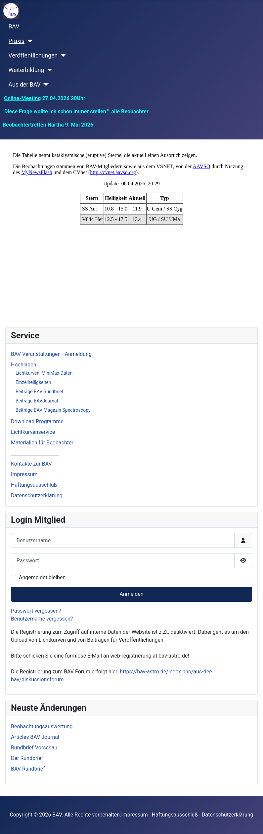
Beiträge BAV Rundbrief (40, 391)
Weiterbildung (26, 70)
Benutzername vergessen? (42, 619)
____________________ (35, 453)
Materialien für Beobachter (42, 442)
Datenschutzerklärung (37, 495)
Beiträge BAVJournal (37, 400)
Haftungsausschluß (34, 485)
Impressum (24, 474)
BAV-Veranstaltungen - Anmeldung (51, 354)
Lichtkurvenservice (33, 432)
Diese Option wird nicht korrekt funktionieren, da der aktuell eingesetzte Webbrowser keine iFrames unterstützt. (131, 232)
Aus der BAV (25, 84)
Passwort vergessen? (36, 611)
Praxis (16, 41)
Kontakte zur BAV (31, 464)
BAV (14, 26)
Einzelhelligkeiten (33, 382)
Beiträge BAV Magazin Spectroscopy (53, 410)
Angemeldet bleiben (42, 577)
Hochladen (23, 364)
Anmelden (131, 594)
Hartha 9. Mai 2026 (69, 125)
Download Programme (37, 421)
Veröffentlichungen (33, 55)
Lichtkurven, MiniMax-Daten (44, 373)
